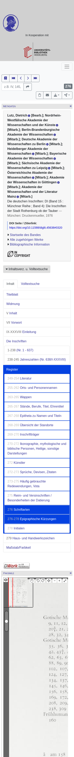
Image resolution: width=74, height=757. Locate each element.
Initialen (15, 528)
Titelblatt (12, 294)
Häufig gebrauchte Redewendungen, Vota (26, 484)
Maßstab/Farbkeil (18, 547)
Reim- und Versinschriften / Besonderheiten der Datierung (29, 498)
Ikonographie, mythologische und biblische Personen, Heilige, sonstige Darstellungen (36, 448)
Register (12, 369)
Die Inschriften (16, 341)
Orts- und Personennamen (32, 387)
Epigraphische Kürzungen (31, 519)
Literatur (19, 378)
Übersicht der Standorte (30, 425)
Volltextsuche (30, 283)
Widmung (13, 304)
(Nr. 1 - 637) (20, 350)
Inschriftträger (23, 434)
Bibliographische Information (30, 244)
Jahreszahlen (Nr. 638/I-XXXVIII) (36, 359)
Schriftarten (18, 509)
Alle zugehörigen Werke (26, 239)
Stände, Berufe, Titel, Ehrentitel (35, 406)
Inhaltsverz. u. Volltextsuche (27, 269)
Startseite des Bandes (25, 235)
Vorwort (14, 322)
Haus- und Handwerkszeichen (30, 538)
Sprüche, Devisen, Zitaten (31, 472)
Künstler (16, 462)
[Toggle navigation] (66, 67)
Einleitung (21, 332)
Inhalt (10, 283)
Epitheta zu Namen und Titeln (34, 415)
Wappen (19, 397)
